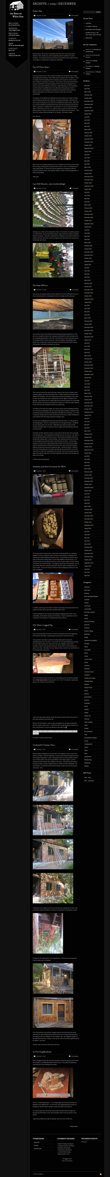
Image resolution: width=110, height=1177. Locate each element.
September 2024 (88, 148)
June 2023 (87, 195)
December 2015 (88, 478)
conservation (87, 609)
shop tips (86, 719)
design (86, 615)
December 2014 (88, 516)
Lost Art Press (88, 659)
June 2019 (87, 346)
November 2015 (88, 481)
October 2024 (88, 145)
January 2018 (88, 399)
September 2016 (88, 450)
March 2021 (87, 280)
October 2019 (88, 333)
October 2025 (88, 107)
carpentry (86, 599)
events (86, 618)
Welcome (14, 24)
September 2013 (88, 563)
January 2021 (88, 286)
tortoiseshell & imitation (90, 738)
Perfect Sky (37, 11)
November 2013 (88, 556)
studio (86, 725)
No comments (74, 15)
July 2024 (86, 154)
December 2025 (88, 101)
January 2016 (88, 475)
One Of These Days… (41, 67)
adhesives (87, 587)
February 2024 (88, 170)
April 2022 (87, 239)
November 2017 (88, 406)
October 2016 (88, 446)
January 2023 (88, 211)
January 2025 (88, 136)
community (87, 606)
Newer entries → (74, 1126)
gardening (87, 634)
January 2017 (88, 437)
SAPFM (86, 709)
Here (66, 1158)
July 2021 (86, 267)
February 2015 (88, 509)
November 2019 (88, 330)
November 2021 (88, 255)
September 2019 (88, 337)
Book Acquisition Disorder (91, 596)
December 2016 (88, 440)
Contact (13, 49)
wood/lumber (87, 756)
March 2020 (87, 318)
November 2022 (88, 217)
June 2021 (87, 271)
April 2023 (87, 202)
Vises (85, 753)
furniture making (88, 631)
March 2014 (87, 544)
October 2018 (88, 371)
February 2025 (88, 132)
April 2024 (87, 164)
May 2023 (87, 198)
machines (86, 665)
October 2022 (88, 220)
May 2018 (87, 387)
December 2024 (88, 139)
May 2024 (87, 161)
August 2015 (87, 490)
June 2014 (87, 534)
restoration (87, 703)
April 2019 (87, 352)
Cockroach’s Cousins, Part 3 (44, 745)
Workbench (87, 763)
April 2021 (87, 277)
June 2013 (87, 572)
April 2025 (87, 126)
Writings (13, 34)
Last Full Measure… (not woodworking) (49, 184)
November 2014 (88, 519)
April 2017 (87, 428)
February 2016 (88, 472)
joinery (86, 653)
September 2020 (88, 299)
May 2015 (87, 500)
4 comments (75, 188)
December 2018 (88, 365)
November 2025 (88, 104)
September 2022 (88, 223)
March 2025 (87, 129)
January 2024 (88, 173)
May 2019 (87, 349)
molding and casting (89, 678)
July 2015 (86, 494)
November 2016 (88, 443)
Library (86, 656)
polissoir (86, 694)
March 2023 (87, 205)
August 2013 (87, 566)
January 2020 (88, 324)
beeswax (86, 593)
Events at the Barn (89, 621)
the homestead (88, 731)
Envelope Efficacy (40, 285)
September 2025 (88, 110)
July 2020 (86, 305)
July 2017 (86, 418)
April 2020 (87, 315)
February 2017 (88, 434)
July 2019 (86, 343)
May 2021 (87, 274)
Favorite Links (37, 1148)
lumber (86, 662)
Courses (36, 1145)
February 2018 (88, 396)
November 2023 (88, 180)
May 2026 (87, 85)
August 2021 (87, 264)
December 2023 (88, 176)
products (86, 700)
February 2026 (88, 95)
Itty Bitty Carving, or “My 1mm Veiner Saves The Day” (93, 33)
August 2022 (87, 227)
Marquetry (87, 668)
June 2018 (87, 384)
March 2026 (87, 92)
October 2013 (88, 560)
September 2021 (88, 261)
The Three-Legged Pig (42, 625)
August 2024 (87, 151)
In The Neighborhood (42, 1052)
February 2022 (88, 245)
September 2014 (88, 525)
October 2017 (88, 409)
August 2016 (87, 453)
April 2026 (87, 88)
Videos (14, 54)
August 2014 (87, 528)
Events (14, 39)
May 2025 (87, 123)
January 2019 (88, 362)
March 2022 (87, 242)
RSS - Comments (89, 780)
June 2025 (87, 120)
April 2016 (87, 465)
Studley (86, 728)
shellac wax (87, 716)
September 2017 (88, 412)
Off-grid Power (88, 687)
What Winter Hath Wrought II (93, 29)
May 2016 (87, 462)
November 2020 (88, 293)
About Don (37, 1142)
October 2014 (88, 522)
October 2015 (88, 484)
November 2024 (88, 142)
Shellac (86, 712)
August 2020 (87, 302)
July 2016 (86, 456)
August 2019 (87, 340)
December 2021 (88, 252)
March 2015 (87, 506)
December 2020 (88, 289)
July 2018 (86, 381)
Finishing (86, 628)
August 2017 (87, 415)
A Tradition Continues (91, 26)
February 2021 (88, 283)
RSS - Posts (87, 777)
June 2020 (87, 308)
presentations (88, 697)
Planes (86, 690)
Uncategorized (88, 744)
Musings (14, 29)
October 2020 (88, 296)
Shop (16, 44)
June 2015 (87, 497)
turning (86, 741)
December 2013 (88, 553)
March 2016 (87, 468)
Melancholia (89, 38)
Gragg (86, 637)
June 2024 (87, 158)
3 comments (75, 289)
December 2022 (88, 214)
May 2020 (87, 311)
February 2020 (88, 321)
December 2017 (88, 403)
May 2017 (87, 424)
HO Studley (87, 650)
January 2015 (88, 512)
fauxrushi (86, 624)
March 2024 (87, 167)
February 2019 (88, 359)
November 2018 (88, 368)
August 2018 (87, 377)
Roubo (86, 706)
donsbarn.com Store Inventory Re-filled (49, 466)
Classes (86, 602)
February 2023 (88, 208)
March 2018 (87, 393)
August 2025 (87, 114)
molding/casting (88, 681)
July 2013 (86, 569)
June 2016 (87, 459)
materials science (89, 672)
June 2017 (87, 421)
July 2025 (86, 117)
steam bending (88, 722)
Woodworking (88, 760)
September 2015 (88, 487)
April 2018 (87, 390)
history (86, 646)
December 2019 (88, 327)
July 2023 (86, 192)
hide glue (86, 643)
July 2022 (86, 230)
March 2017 (87, 431)
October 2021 (88, 258)
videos (86, 750)
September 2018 (88, 374)
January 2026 (88, 98)
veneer (86, 747)
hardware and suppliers (90, 640)
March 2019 (87, 355)
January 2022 (88, 249)
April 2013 (87, 575)
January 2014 (88, 550)
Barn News (87, 590)
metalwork (87, 675)
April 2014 (87, 541)
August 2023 (87, 189)
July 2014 (86, 531)
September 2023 (88, 186)
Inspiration (88, 23)
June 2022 (87, 233)
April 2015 (87, 503)
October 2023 (88, 183)
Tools (85, 734)
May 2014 (87, 538)
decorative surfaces (89, 612)
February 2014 (88, 547)
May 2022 (87, 236)
